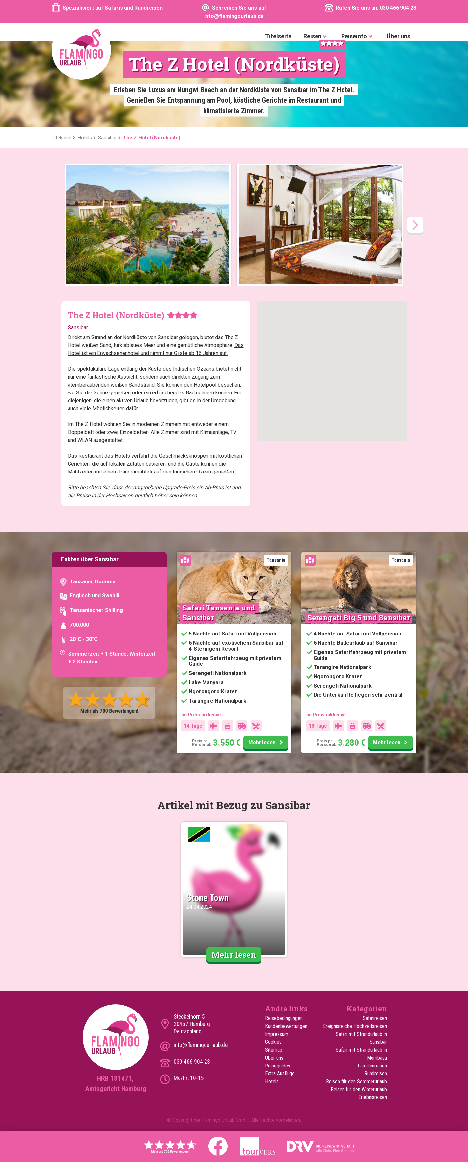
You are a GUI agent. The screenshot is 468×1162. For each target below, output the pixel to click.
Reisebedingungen (284, 1018)
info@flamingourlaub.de (201, 1045)
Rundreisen (375, 1073)
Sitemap (273, 1050)
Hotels (272, 1081)
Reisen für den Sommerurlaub (356, 1081)
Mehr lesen (266, 743)
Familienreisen (372, 1066)
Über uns (398, 36)
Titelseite (278, 36)
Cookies (273, 1042)
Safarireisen (375, 1018)
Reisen (316, 36)
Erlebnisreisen (372, 1097)
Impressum (276, 1034)
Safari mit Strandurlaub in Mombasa (361, 1054)
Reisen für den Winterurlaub (359, 1089)
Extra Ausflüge (280, 1073)
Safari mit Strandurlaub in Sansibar (361, 1038)
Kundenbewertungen (286, 1026)
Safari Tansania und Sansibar (219, 612)
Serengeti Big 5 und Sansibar (358, 617)
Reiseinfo (358, 36)
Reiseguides (277, 1066)
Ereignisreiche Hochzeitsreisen (355, 1026)
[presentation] (415, 225)
